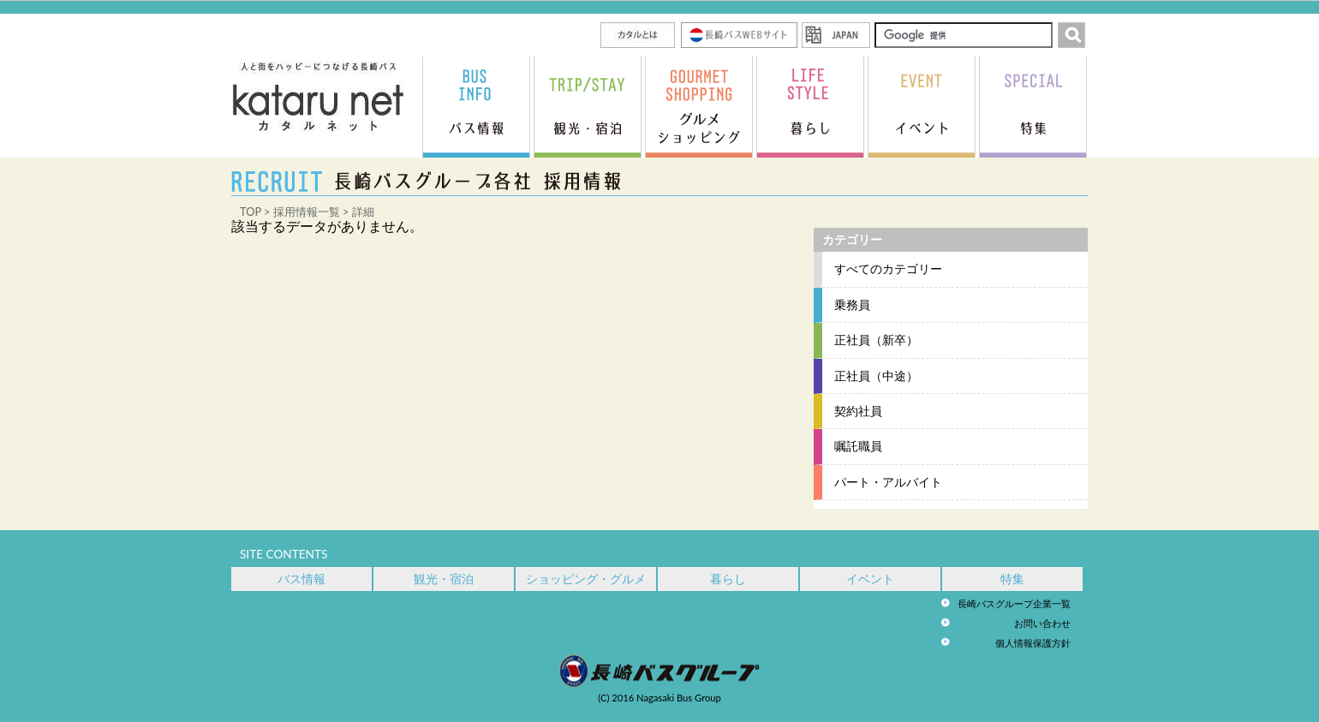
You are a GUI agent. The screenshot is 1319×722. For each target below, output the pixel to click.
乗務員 (852, 305)
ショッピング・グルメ (586, 578)
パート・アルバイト (888, 482)
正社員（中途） (876, 376)
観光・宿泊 (444, 578)
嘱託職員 (858, 446)
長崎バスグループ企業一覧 (1014, 603)
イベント (870, 578)
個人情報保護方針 (1033, 642)
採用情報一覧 (306, 211)
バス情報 (301, 578)
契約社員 (858, 411)
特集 (1012, 578)
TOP (250, 211)
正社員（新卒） (876, 340)
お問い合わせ (1042, 623)
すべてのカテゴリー (888, 269)
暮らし (728, 578)
